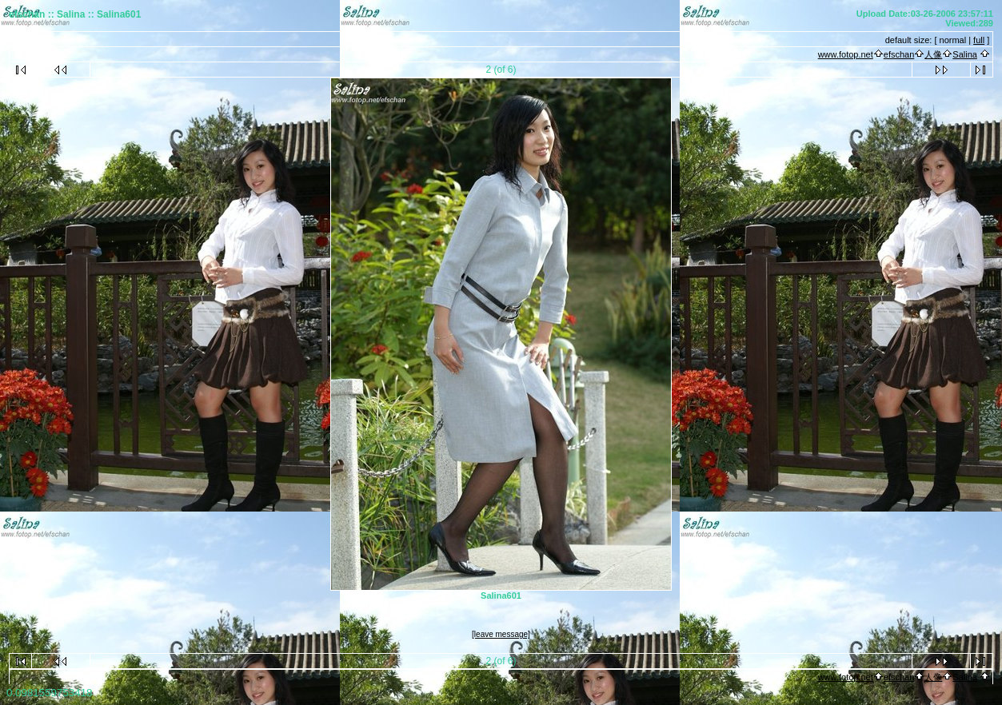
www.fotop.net (845, 54)
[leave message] (501, 634)
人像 (933, 54)
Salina (964, 54)
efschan (899, 54)
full (978, 40)
